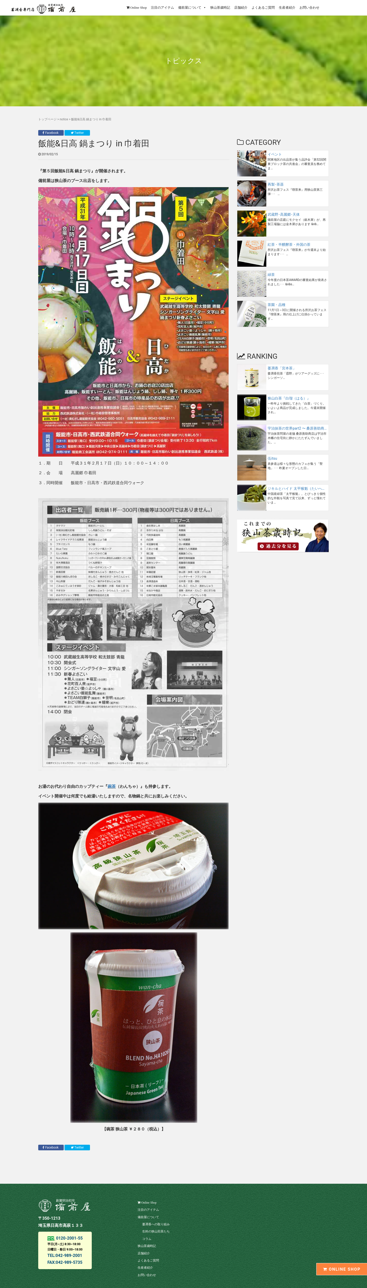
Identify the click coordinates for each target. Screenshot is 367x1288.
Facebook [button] (51, 133)
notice (64, 119)
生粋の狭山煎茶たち (156, 1231)
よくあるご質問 (263, 7)
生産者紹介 (287, 7)
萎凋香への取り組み (156, 1224)
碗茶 (112, 786)
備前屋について (192, 7)
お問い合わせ (309, 7)
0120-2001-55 (69, 1238)
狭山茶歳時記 (220, 7)
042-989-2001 (69, 1255)
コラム (146, 1239)
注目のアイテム (162, 7)
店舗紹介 (240, 7)
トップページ (47, 119)
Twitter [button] (77, 133)
